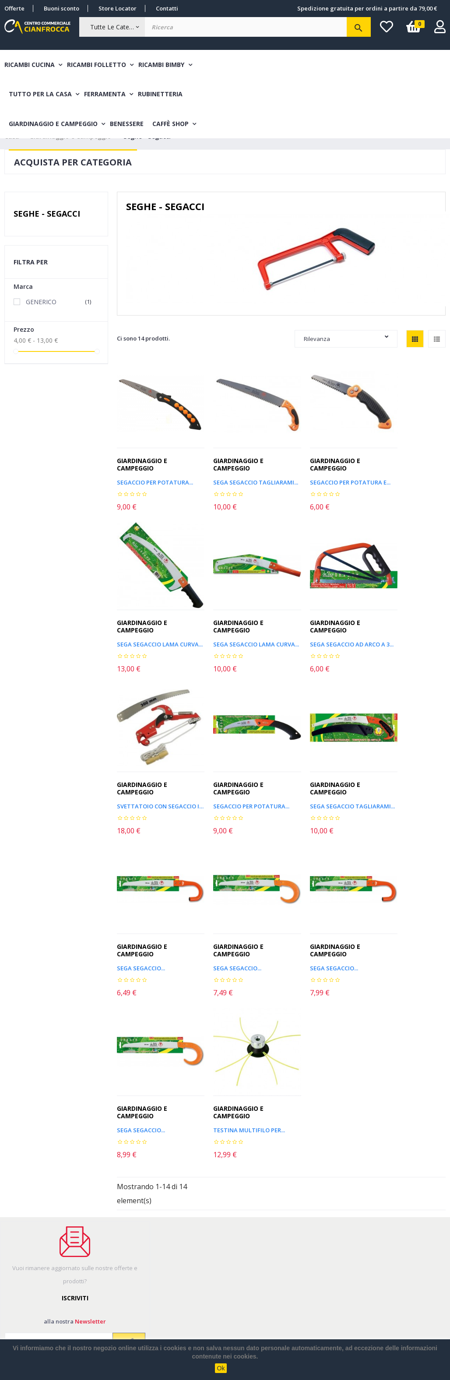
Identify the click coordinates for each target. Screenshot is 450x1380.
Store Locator (117, 8)
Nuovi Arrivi (201, 1220)
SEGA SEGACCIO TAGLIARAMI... (239, 484)
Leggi (49, 1170)
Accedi (14, 1270)
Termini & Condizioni (124, 1261)
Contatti (167, 8)
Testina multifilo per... (237, 934)
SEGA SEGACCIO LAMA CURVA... (408, 484)
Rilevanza (346, 353)
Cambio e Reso (115, 1278)
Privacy (194, 1287)
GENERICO (60, 316)
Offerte (14, 8)
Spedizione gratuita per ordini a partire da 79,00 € (367, 8)
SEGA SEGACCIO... (225, 785)
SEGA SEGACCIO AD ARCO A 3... (239, 635)
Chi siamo (108, 1295)
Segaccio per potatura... (155, 484)
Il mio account (23, 1220)
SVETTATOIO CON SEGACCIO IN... (324, 635)
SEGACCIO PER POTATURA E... (324, 484)
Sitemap (195, 1253)
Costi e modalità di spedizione (121, 1224)
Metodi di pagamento (125, 1245)
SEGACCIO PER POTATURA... (408, 635)
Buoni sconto (61, 8)
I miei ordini (21, 1236)
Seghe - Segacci (47, 228)
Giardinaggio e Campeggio (142, 467)
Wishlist (15, 1287)
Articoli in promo (207, 1236)
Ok (221, 1368)
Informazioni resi (28, 1253)
